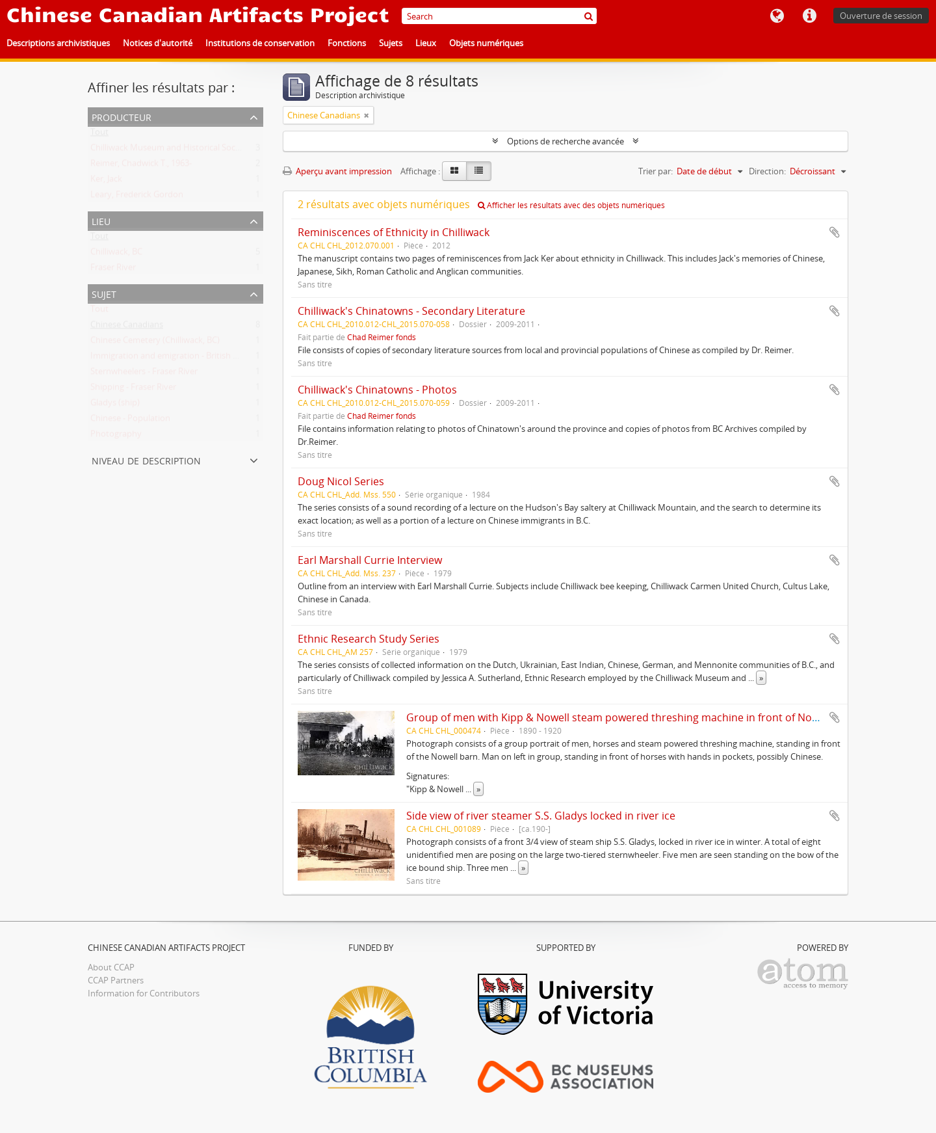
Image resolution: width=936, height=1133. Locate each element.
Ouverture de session (881, 15)
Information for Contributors (144, 993)
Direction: (767, 171)
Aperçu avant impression (337, 171)
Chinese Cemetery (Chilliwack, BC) (155, 343)
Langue (776, 16)
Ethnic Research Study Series (368, 639)
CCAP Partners (116, 980)
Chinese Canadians (126, 327)
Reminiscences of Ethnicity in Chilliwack (393, 232)
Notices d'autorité (157, 43)
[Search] (499, 16)
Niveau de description (146, 459)
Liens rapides (809, 16)
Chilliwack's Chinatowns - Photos (377, 389)
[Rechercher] (588, 16)
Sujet (104, 293)
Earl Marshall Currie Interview (370, 560)
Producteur (121, 116)
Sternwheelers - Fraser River (144, 374)
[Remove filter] (366, 115)
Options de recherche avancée (565, 141)
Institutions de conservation (260, 43)
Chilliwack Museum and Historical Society (170, 150)
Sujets (390, 43)
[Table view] (478, 171)
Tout (99, 134)
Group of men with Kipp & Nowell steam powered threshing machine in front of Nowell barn (631, 717)
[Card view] (454, 171)
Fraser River (113, 270)
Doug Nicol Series (341, 481)
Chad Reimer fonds (381, 337)
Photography (116, 436)
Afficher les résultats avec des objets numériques (571, 205)
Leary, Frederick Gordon (136, 197)
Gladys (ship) (115, 405)
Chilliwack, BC (116, 254)
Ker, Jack (106, 181)
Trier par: (655, 171)
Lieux (425, 43)
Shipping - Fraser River (133, 389)
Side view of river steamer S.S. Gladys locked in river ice (540, 815)
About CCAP (111, 967)
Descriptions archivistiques (58, 43)
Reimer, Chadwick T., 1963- (141, 166)
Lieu (101, 220)
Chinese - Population (130, 421)
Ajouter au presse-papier (834, 232)
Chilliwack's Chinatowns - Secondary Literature (411, 311)
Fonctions (347, 43)
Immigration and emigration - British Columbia (180, 358)
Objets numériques (486, 43)
